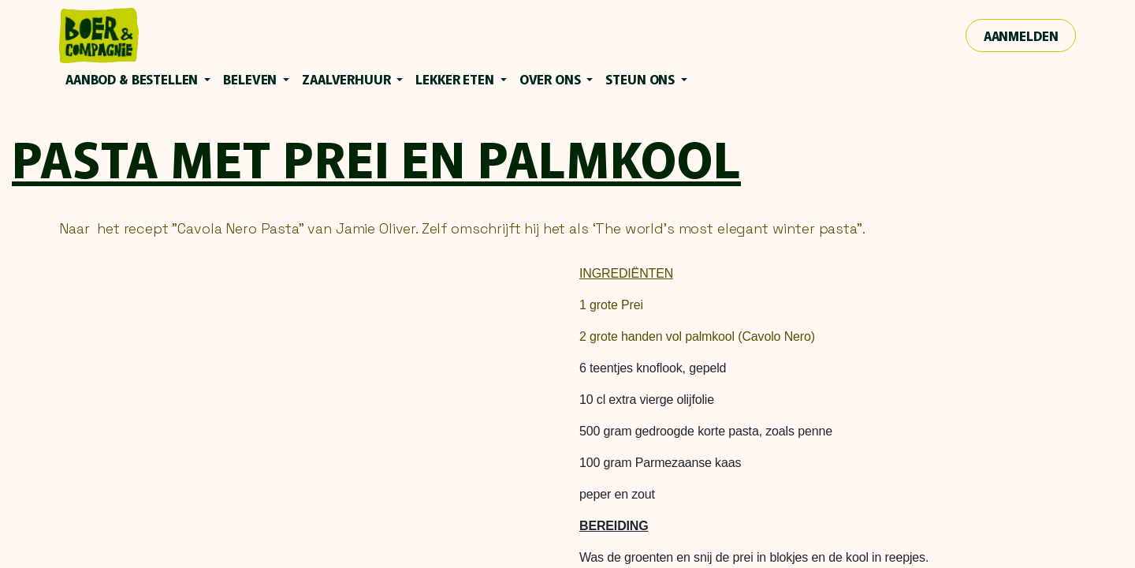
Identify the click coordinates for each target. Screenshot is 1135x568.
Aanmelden (1021, 35)
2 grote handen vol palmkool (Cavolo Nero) (697, 336)
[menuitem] (138, 79)
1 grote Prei (611, 305)
